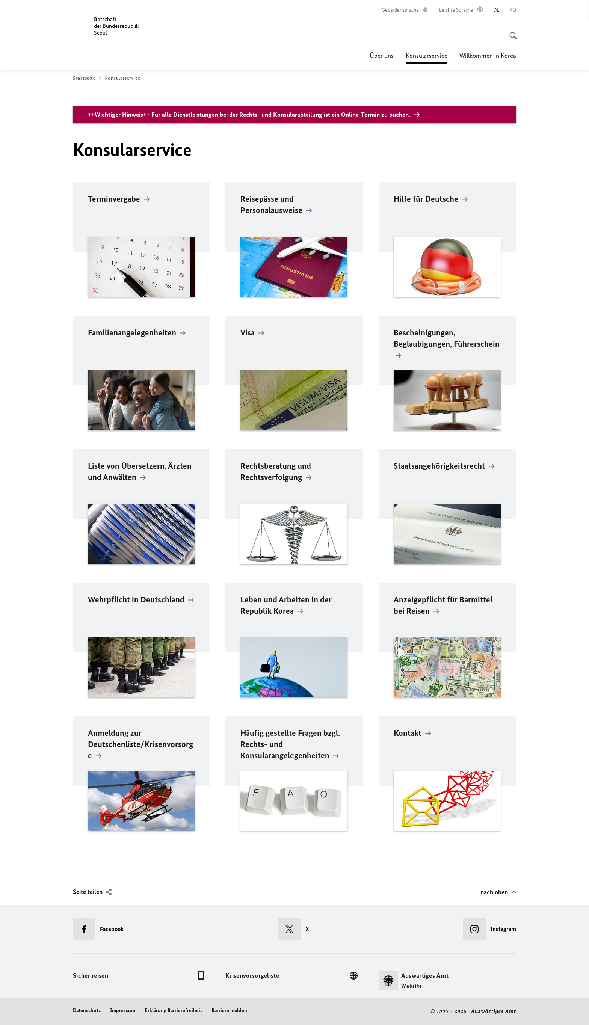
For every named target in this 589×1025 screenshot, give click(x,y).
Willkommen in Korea (487, 55)
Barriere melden (229, 1010)
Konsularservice (426, 55)
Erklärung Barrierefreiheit (173, 1010)
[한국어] (512, 10)
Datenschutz (87, 1010)
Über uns (382, 55)
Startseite (87, 78)
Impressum (122, 1010)
